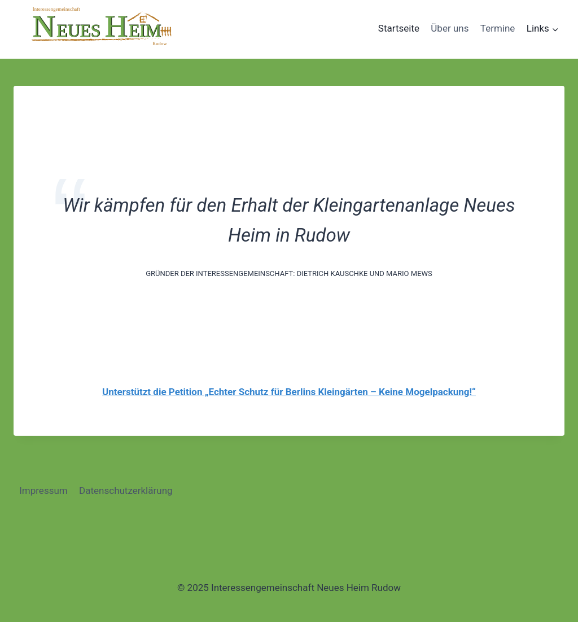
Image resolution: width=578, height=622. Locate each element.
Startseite (398, 28)
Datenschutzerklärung (125, 490)
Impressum (43, 490)
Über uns (449, 28)
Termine (497, 28)
